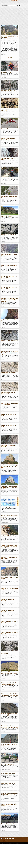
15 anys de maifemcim (5, 507)
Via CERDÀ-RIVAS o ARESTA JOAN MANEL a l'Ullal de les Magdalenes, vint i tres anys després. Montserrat (9, 546)
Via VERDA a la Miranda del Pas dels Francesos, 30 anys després (8, 139)
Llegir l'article (10, 57)
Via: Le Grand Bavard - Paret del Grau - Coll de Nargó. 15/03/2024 (9, 404)
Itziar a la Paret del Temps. (6, 216)
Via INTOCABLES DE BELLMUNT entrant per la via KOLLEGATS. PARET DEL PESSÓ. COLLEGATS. (9, 300)
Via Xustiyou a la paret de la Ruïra (7, 178)
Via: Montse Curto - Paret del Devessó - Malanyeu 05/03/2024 (9, 558)
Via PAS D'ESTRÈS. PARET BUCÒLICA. (8, 773)
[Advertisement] (14, 16)
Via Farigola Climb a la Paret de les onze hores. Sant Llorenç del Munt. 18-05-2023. (9, 726)
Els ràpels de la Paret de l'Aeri (7, 72)
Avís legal (4, 840)
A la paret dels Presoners (6, 128)
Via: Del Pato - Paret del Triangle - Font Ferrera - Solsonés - (9, 266)
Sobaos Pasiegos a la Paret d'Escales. (8, 90)
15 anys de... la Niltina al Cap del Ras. (8, 535)
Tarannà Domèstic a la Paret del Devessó (9, 824)
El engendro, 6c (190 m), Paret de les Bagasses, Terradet (8, 373)
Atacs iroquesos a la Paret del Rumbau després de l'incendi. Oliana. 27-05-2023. (9, 672)
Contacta (11, 838)
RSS (6, 838)
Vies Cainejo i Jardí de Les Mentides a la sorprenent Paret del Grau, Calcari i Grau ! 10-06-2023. (9, 487)
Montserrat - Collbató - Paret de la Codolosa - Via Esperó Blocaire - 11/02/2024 (9, 793)
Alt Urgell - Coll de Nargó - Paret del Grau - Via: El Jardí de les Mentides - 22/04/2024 (9, 694)
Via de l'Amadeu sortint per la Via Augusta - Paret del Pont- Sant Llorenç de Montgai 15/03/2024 (9, 353)
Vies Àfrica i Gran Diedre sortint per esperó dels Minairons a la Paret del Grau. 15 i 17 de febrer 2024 (9, 466)
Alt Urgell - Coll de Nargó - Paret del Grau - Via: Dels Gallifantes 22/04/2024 (9, 683)
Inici (2, 838)
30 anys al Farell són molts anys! (7, 764)
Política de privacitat (5, 841)
